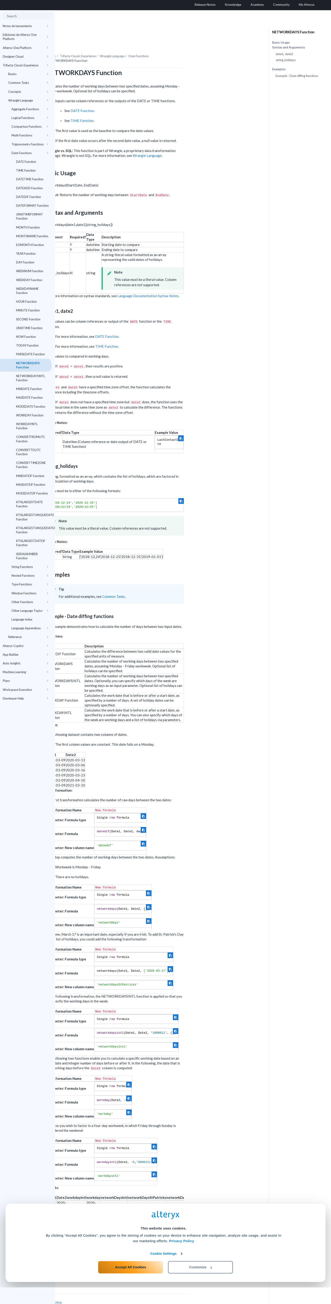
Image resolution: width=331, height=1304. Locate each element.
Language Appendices (29, 628)
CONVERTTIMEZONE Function (31, 465)
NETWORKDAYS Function (28, 365)
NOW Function (26, 337)
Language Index (21, 619)
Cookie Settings (163, 1270)
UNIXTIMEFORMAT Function (29, 216)
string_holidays (286, 60)
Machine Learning (25, 672)
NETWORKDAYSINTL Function (30, 378)
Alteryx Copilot (25, 646)
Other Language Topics (29, 610)
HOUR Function (26, 301)
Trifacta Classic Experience (25, 65)
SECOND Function (28, 319)
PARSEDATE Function (30, 354)
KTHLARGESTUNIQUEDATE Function (33, 517)
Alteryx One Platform (25, 48)
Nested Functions (29, 575)
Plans (25, 681)
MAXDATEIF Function (30, 484)
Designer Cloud (25, 56)
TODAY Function (27, 345)
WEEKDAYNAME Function (27, 291)
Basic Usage (281, 42)
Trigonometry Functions (29, 144)
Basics (28, 74)
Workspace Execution (25, 690)
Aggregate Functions (29, 109)
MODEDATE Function (30, 406)
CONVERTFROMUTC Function (30, 439)
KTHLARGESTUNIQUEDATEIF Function (33, 530)
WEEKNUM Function (29, 271)
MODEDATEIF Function (32, 493)
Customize (200, 1284)
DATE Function (26, 162)
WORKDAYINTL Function (27, 426)
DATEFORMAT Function (32, 205)
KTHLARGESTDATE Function (29, 504)
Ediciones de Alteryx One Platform (25, 37)
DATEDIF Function (28, 197)
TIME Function (26, 170)
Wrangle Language (28, 100)
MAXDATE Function (29, 397)
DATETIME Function (29, 179)
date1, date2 (284, 54)
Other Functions (29, 602)
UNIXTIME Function (29, 328)
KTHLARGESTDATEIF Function (30, 543)
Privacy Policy (181, 1257)
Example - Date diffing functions (297, 76)
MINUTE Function (28, 310)
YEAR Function (26, 253)
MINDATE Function (29, 389)
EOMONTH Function (30, 245)
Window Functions (29, 593)
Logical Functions (29, 118)
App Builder (25, 654)
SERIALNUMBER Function (27, 556)
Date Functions (29, 153)
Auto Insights (25, 663)
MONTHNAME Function (32, 236)
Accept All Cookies (130, 1284)
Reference (28, 637)
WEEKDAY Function (29, 280)
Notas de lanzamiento (25, 26)
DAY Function (25, 262)
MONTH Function (28, 227)
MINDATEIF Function (30, 476)
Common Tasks (28, 83)
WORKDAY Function (29, 415)
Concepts (28, 91)
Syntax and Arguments (288, 47)
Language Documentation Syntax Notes (203, 283)
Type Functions (29, 584)
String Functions (29, 567)
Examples (279, 69)
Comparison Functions (29, 126)
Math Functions (29, 135)
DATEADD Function (29, 188)
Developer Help (25, 698)
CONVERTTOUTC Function (28, 452)
